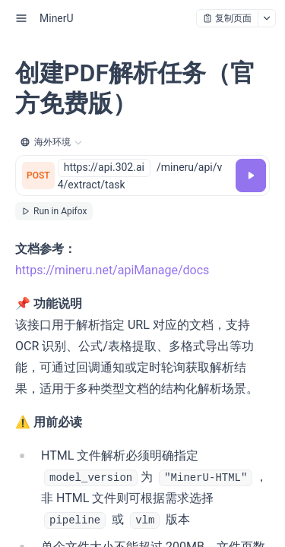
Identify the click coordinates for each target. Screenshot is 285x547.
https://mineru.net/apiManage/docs (112, 270)
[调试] (251, 175)
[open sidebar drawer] (21, 18)
